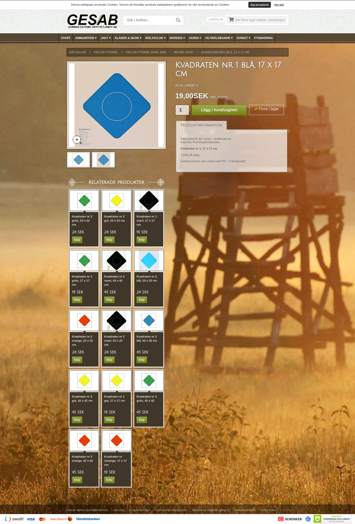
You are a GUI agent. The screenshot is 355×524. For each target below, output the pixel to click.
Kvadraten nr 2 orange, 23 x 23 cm (82, 340)
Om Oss (118, 510)
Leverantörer (245, 510)
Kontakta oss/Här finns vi (211, 510)
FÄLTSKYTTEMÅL (106, 52)
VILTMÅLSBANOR (219, 38)
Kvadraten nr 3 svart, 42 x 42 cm (114, 280)
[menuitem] (66, 38)
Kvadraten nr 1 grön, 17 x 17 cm (82, 280)
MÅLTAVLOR (155, 38)
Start (66, 38)
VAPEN (195, 38)
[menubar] (178, 38)
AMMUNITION (86, 38)
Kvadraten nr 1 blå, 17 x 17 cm (225, 52)
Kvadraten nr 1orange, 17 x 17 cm (115, 460)
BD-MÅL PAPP (183, 52)
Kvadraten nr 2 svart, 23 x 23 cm (114, 340)
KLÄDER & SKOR (129, 38)
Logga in (216, 19)
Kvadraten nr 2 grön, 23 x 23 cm (82, 220)
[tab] (201, 125)
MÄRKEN (178, 38)
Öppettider (269, 510)
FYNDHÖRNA (263, 38)
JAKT (106, 38)
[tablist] (231, 146)
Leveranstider (139, 510)
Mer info (279, 4)
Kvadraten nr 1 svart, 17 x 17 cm (147, 220)
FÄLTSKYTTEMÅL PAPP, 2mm (146, 52)
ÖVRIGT (244, 38)
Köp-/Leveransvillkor (171, 510)
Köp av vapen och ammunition (87, 510)
